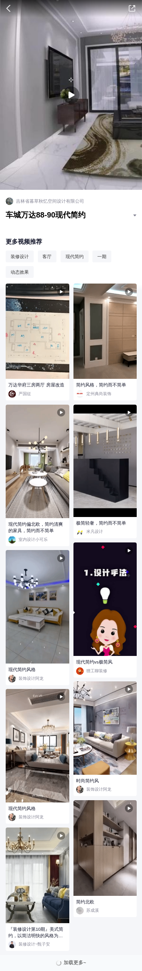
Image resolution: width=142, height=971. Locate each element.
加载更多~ (75, 962)
